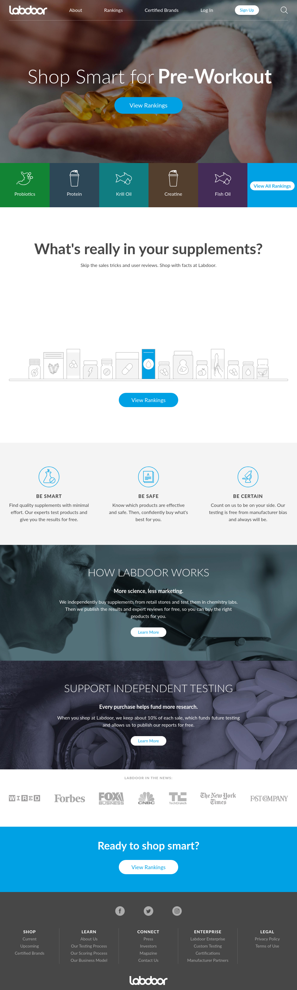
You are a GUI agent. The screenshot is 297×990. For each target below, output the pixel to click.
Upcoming (29, 945)
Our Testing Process (89, 945)
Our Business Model (89, 960)
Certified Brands (161, 10)
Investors (148, 945)
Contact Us (148, 960)
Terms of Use (267, 945)
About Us (89, 938)
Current (30, 938)
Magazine (148, 953)
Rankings (113, 10)
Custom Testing (208, 945)
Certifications (207, 953)
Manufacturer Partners (207, 960)
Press (148, 938)
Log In (206, 10)
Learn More (148, 632)
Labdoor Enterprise (207, 938)
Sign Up (247, 9)
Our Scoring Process (89, 953)
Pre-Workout (215, 76)
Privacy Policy (267, 938)
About (75, 10)
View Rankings (148, 105)
